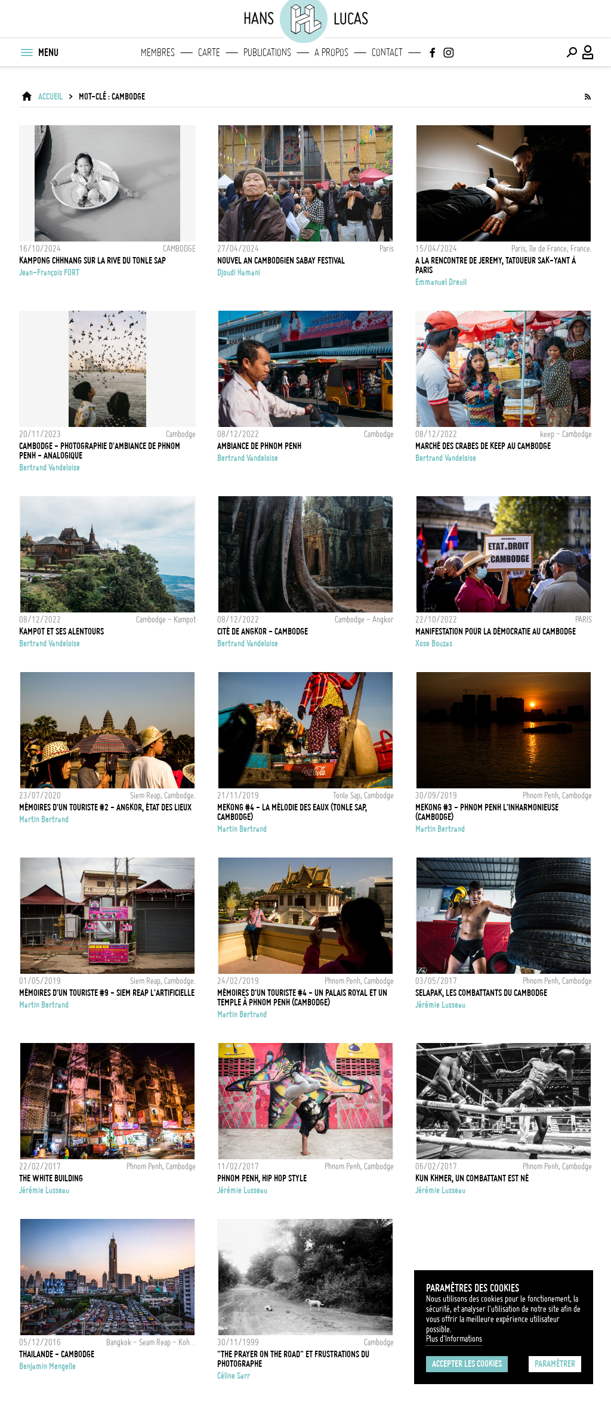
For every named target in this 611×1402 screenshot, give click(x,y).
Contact (387, 52)
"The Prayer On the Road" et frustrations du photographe (293, 1359)
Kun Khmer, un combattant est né (472, 1178)
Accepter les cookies (467, 1363)
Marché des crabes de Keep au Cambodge (483, 446)
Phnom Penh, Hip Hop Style (262, 1178)
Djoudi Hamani (238, 272)
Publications (267, 52)
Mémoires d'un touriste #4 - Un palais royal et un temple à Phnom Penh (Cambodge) (302, 997)
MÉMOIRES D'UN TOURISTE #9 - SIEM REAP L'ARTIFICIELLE (107, 993)
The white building (51, 1178)
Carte (209, 52)
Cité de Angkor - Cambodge (262, 631)
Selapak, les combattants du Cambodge (481, 993)
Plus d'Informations (454, 1338)
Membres (158, 52)
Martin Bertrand (44, 819)
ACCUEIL (50, 96)
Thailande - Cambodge (56, 1354)
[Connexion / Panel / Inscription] (588, 52)
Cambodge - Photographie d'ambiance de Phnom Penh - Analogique (99, 450)
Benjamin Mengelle (47, 1366)
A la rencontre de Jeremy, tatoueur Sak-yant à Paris (495, 265)
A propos (331, 52)
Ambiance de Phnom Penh (259, 446)
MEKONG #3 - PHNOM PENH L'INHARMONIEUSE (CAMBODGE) (486, 812)
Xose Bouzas (433, 643)
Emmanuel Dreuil (441, 282)
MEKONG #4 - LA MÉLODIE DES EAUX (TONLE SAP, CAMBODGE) (292, 812)
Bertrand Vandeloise (49, 467)
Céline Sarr (233, 1375)
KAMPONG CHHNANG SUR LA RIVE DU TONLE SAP (92, 260)
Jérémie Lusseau (440, 1004)
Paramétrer (555, 1363)
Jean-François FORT (49, 272)
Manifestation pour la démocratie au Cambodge (495, 631)
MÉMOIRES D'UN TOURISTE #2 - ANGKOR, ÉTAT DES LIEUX (105, 807)
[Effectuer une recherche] (571, 52)
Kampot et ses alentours (61, 631)
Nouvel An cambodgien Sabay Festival (281, 260)
